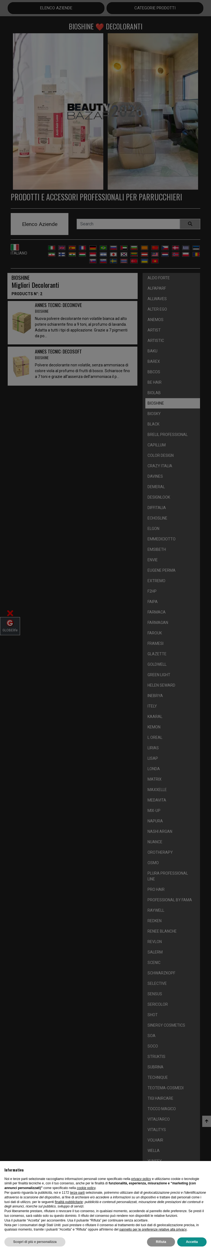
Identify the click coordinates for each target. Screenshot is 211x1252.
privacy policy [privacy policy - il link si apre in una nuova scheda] (141, 1179)
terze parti (77, 1193)
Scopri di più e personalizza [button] (35, 1242)
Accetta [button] (192, 1242)
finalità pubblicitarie (69, 1202)
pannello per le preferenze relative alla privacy (153, 1229)
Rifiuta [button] (161, 1242)
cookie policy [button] (86, 1188)
